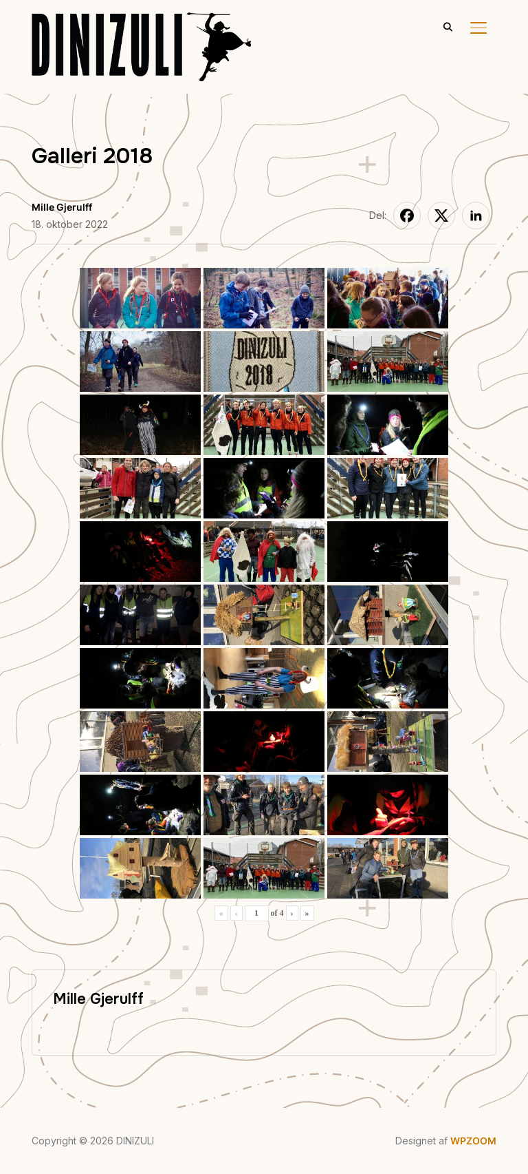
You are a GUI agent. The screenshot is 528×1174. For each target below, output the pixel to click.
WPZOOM (473, 1140)
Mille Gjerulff (62, 207)
